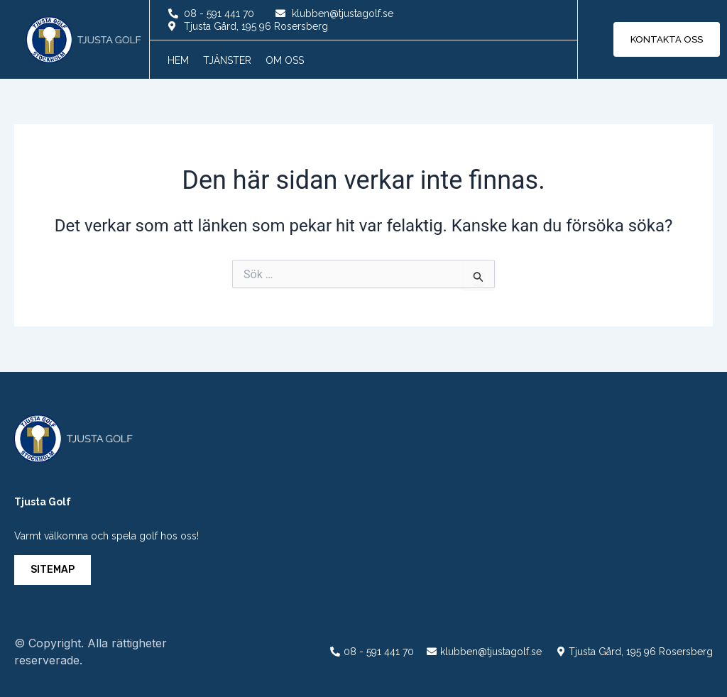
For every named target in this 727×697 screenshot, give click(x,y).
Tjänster (227, 60)
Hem (178, 60)
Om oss (285, 60)
